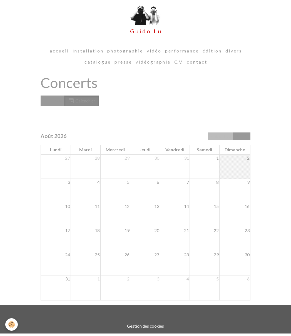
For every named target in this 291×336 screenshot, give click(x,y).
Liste (52, 103)
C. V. (178, 64)
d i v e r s (233, 53)
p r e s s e (123, 64)
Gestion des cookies (145, 328)
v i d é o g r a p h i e (153, 64)
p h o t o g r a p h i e (124, 53)
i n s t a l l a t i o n (88, 53)
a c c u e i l (59, 53)
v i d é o (154, 53)
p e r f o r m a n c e (181, 53)
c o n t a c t (197, 64)
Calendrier (81, 103)
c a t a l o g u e (97, 64)
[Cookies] (12, 324)
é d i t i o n (212, 53)
